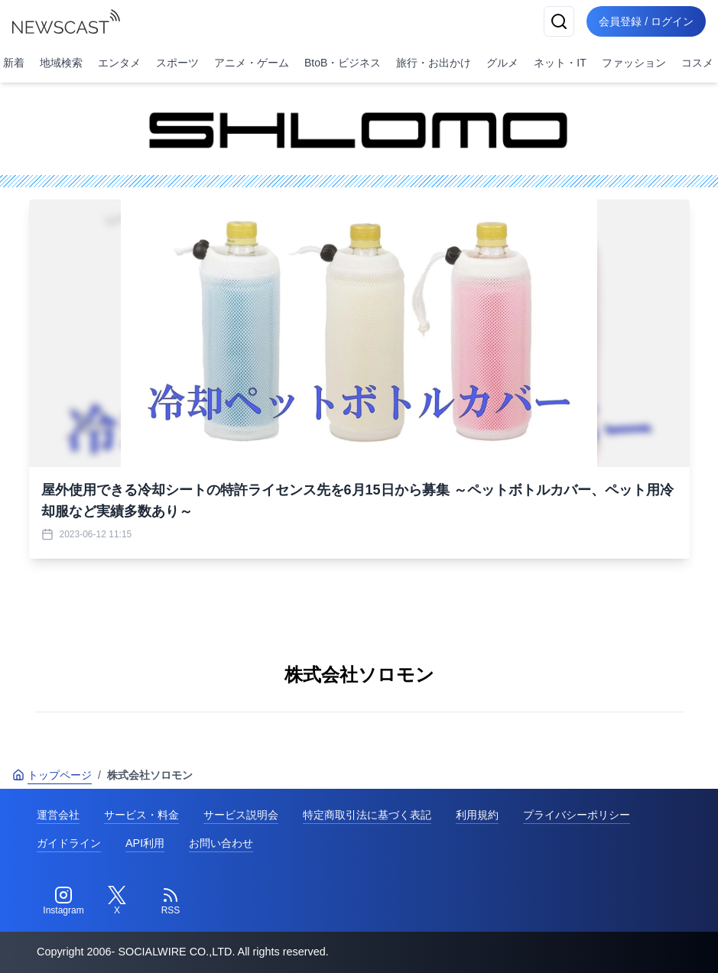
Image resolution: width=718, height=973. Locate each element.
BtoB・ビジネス (342, 63)
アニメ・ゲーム (251, 63)
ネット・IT (560, 63)
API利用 (144, 843)
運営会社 (58, 815)
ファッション (634, 63)
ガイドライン (69, 843)
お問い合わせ (221, 843)
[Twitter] (117, 901)
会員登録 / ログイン (646, 21)
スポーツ (177, 63)
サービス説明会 (240, 815)
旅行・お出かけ (433, 63)
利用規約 (477, 815)
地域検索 (61, 63)
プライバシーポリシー (576, 815)
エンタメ (119, 63)
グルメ (502, 63)
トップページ (52, 775)
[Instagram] (63, 901)
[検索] (559, 21)
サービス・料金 (141, 815)
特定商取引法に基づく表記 (367, 815)
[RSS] (170, 901)
